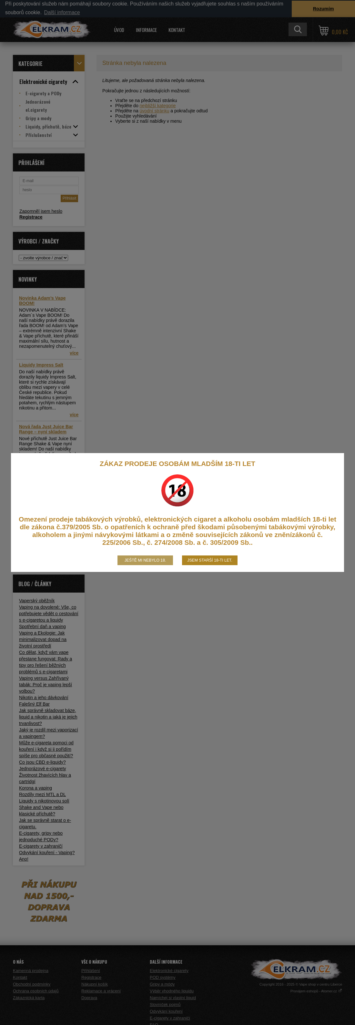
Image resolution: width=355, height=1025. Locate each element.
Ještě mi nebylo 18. (145, 560)
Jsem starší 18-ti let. (209, 560)
